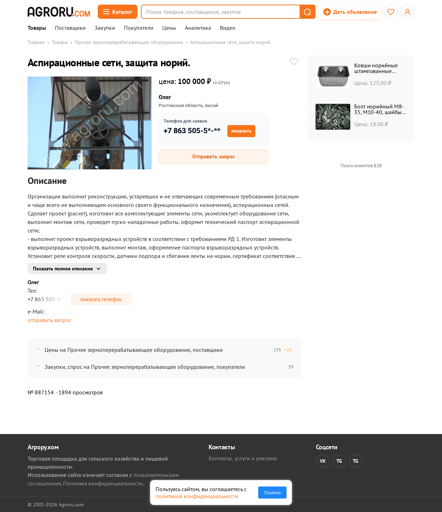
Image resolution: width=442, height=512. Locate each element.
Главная (36, 42)
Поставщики (70, 28)
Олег (165, 97)
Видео (228, 28)
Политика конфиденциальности (103, 483)
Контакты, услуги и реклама (243, 458)
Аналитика (198, 28)
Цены (169, 28)
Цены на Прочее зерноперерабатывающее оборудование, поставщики (134, 349)
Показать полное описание (63, 268)
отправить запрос (49, 319)
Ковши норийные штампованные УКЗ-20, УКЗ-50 (376, 71)
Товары (37, 28)
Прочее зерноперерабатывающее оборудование (129, 42)
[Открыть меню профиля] (407, 12)
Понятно (272, 492)
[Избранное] (391, 12)
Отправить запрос (213, 156)
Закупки (105, 28)
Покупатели (138, 28)
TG (339, 461)
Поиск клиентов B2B (361, 166)
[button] (307, 11)
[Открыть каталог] (117, 12)
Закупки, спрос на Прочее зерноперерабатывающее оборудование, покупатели (145, 366)
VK (323, 461)
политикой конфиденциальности (196, 496)
